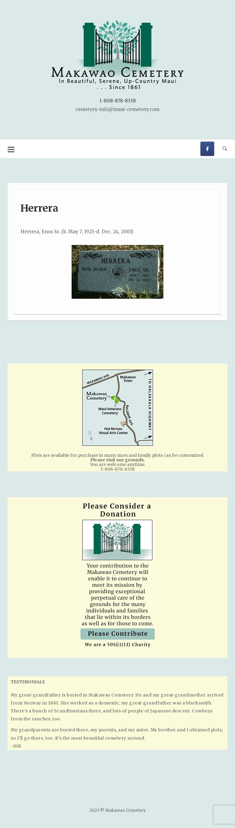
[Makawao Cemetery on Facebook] (207, 149)
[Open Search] (224, 149)
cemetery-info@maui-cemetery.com (117, 109)
